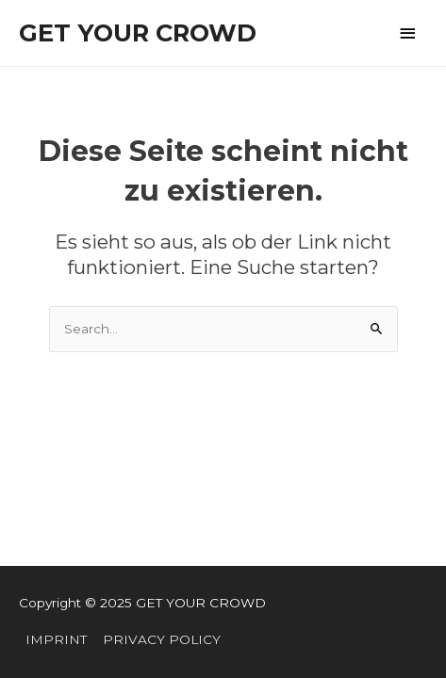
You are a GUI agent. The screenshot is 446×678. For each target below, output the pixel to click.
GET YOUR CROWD (137, 32)
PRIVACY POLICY (162, 639)
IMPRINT (56, 639)
